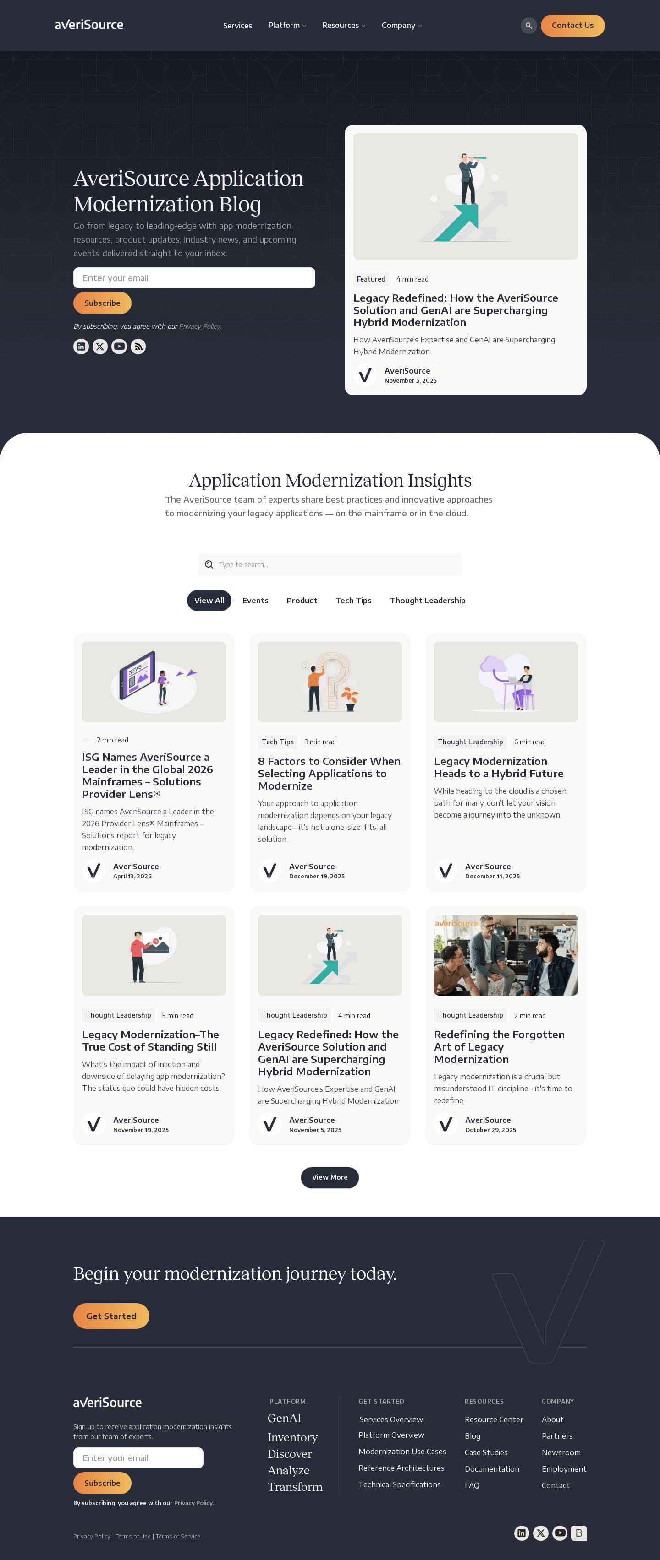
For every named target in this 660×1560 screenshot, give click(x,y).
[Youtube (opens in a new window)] (119, 346)
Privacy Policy (91, 1536)
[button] (287, 25)
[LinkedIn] (522, 1533)
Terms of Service (178, 1536)
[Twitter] (541, 1533)
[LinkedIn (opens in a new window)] (81, 346)
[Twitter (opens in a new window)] (100, 346)
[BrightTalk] (579, 1533)
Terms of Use (133, 1536)
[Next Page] (330, 1178)
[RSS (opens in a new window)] (138, 346)
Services (237, 25)
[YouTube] (560, 1533)
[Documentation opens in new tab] (492, 1469)
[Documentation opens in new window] (290, 1454)
